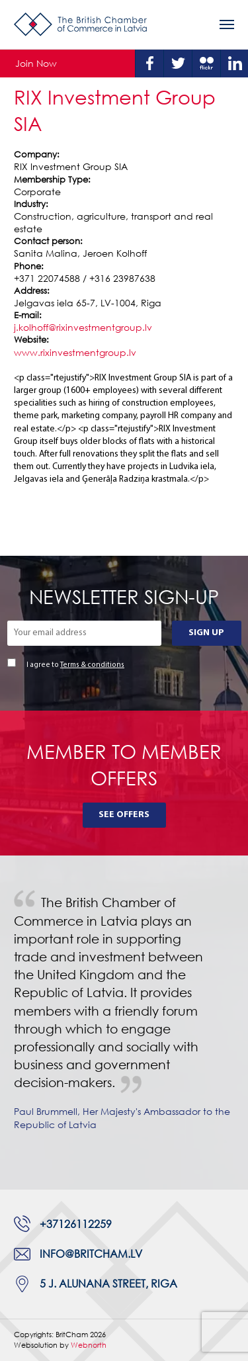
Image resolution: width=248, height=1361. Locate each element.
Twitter (178, 63)
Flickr (206, 63)
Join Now (36, 63)
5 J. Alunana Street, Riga (108, 1283)
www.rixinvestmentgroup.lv (75, 352)
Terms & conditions (92, 665)
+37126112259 (76, 1224)
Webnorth (88, 1344)
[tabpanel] (124, 1023)
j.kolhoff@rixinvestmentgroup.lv (83, 327)
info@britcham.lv (91, 1253)
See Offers (124, 815)
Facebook (149, 63)
